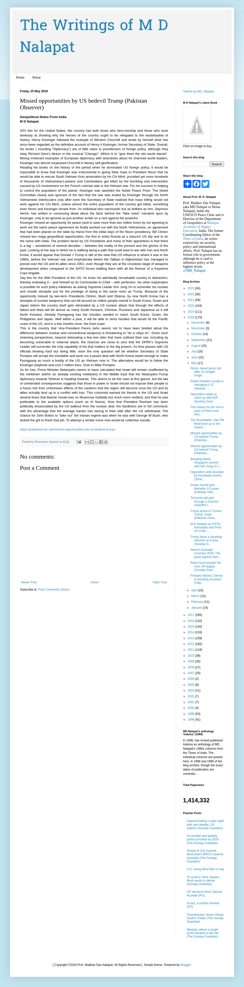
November (198, 328)
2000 (191, 708)
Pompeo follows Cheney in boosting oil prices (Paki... (206, 579)
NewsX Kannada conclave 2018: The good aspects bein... (205, 553)
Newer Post (29, 582)
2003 (191, 696)
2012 (191, 644)
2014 (191, 632)
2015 (191, 626)
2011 (191, 649)
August (196, 345)
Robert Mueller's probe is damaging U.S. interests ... (207, 385)
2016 (191, 621)
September (199, 340)
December (198, 322)
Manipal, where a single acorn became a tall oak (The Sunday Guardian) (202, 933)
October (197, 334)
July (194, 351)
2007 (191, 673)
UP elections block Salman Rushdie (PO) (204, 893)
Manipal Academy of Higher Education (201, 227)
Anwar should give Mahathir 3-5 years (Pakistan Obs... (204, 488)
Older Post (160, 582)
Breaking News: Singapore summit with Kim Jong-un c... (206, 462)
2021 (191, 300)
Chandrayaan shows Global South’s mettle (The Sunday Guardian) (205, 918)
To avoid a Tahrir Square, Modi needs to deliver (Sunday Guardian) (203, 880)
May (194, 363)
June (194, 357)
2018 (191, 317)
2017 (191, 615)
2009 (191, 661)
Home (20, 77)
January (197, 607)
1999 (191, 714)
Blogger (186, 965)
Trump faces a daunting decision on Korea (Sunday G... (206, 540)
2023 (191, 288)
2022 (191, 294)
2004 (191, 690)
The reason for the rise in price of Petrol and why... (207, 410)
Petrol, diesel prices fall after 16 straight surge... (205, 372)
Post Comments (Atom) (53, 589)
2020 (191, 305)
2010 (191, 655)
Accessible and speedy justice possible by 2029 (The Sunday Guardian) (202, 839)
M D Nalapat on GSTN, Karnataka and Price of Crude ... (205, 527)
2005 (191, 685)
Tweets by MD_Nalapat (198, 91)
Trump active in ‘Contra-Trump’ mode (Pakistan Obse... (206, 514)
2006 (191, 679)
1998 (191, 719)
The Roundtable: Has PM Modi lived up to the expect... (207, 423)
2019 (191, 311)
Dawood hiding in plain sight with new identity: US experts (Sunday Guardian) (205, 824)
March (195, 596)
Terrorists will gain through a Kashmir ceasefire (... (204, 501)
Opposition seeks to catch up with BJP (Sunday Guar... (204, 397)
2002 (191, 702)
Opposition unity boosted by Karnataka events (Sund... (206, 475)
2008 (191, 667)
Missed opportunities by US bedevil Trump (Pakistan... (206, 436)
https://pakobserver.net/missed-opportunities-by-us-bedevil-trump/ (67, 429)
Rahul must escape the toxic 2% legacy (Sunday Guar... (205, 566)
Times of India (193, 239)
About (36, 77)
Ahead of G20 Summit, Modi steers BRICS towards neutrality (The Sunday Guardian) (205, 856)
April (194, 590)
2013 (191, 638)
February (197, 601)
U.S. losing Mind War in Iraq (205, 869)
